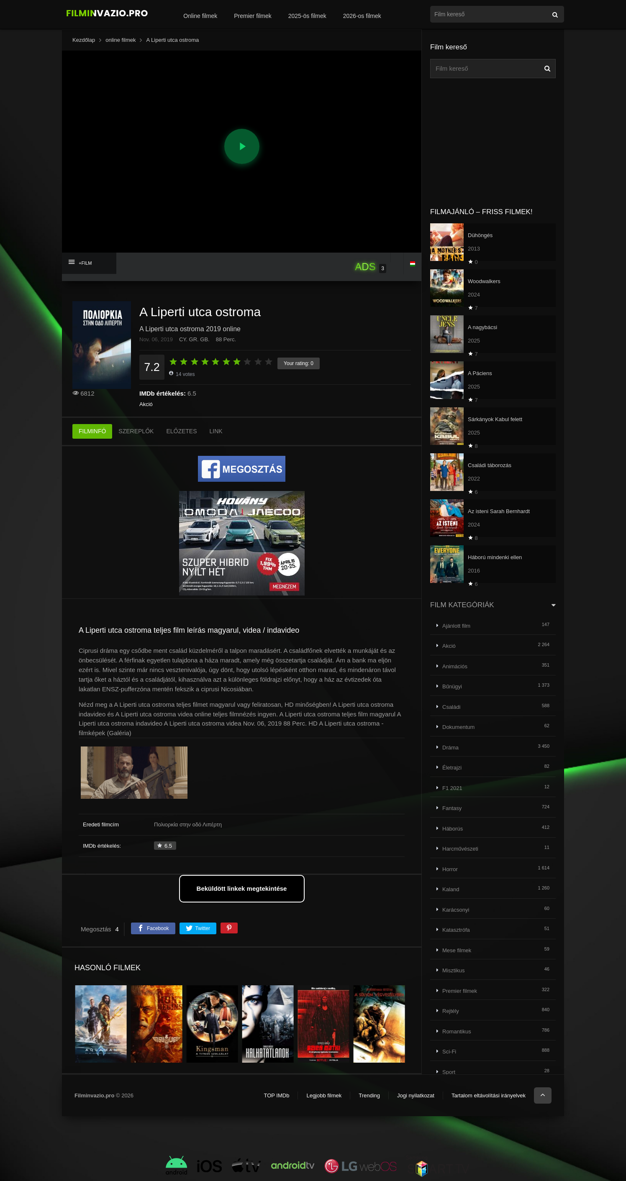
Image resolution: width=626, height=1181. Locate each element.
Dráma (450, 747)
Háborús (452, 829)
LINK (216, 431)
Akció (146, 404)
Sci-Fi (449, 1051)
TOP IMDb (276, 1095)
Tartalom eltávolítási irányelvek (489, 1095)
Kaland (450, 889)
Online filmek (200, 16)
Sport (448, 1072)
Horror (450, 869)
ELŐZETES (181, 431)
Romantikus (456, 1031)
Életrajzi (452, 767)
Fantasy (452, 808)
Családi (451, 707)
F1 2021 (452, 788)
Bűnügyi (452, 686)
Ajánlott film (456, 626)
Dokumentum (458, 727)
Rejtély (450, 1011)
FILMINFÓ (92, 431)
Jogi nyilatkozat (415, 1095)
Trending (369, 1095)
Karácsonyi (455, 910)
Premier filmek (252, 16)
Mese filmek (456, 950)
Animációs (454, 666)
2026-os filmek (362, 16)
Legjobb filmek (323, 1095)
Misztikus (453, 970)
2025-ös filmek (307, 16)
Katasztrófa (456, 930)
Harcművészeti (460, 849)
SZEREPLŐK (136, 431)
